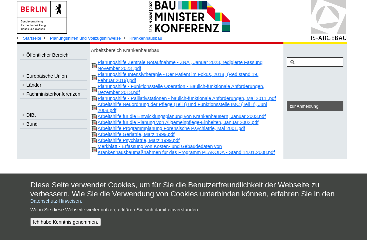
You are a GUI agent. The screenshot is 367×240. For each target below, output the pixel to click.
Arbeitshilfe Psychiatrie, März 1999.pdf (139, 140)
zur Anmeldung (304, 106)
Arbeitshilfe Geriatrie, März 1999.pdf (136, 134)
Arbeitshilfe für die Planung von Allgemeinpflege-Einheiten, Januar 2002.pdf (178, 122)
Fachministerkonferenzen (53, 94)
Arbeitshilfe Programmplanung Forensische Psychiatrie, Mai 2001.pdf (171, 128)
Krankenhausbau (146, 38)
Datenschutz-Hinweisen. (56, 201)
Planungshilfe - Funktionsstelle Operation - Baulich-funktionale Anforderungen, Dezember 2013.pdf (181, 89)
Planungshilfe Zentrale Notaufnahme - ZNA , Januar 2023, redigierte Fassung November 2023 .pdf (180, 65)
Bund (32, 124)
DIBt (31, 115)
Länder (33, 85)
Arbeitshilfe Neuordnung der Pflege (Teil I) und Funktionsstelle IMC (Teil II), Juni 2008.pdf (182, 107)
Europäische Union (46, 76)
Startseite (32, 38)
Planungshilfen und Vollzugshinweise (85, 38)
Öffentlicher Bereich (47, 55)
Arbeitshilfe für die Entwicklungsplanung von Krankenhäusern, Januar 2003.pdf (182, 116)
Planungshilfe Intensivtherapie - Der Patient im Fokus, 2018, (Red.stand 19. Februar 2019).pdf (178, 77)
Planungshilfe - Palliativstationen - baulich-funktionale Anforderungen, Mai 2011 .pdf (187, 98)
